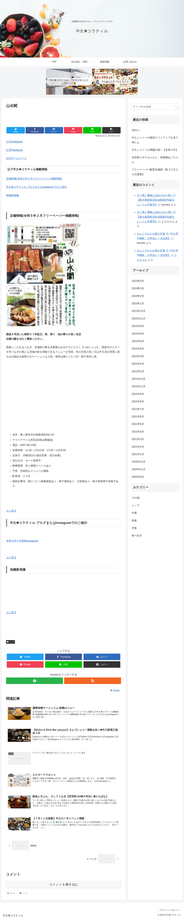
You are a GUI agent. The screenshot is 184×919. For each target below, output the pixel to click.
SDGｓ (136, 130)
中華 (134, 512)
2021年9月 (138, 394)
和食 (134, 520)
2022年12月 (138, 311)
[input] (155, 107)
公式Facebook (14, 150)
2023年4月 (138, 280)
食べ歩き (137, 535)
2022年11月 (138, 318)
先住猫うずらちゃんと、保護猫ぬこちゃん (155, 159)
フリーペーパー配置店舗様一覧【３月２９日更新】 (155, 172)
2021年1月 (138, 454)
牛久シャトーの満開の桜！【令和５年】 (155, 149)
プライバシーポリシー (169, 910)
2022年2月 (138, 363)
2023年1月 (138, 303)
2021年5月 (138, 424)
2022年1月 (138, 371)
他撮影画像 (12, 195)
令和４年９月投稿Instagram (22, 540)
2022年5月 (138, 341)
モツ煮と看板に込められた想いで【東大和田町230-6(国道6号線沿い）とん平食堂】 (156, 200)
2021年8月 (138, 401)
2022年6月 (138, 333)
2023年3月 (138, 288)
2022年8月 (138, 326)
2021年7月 (138, 409)
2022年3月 (138, 356)
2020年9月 (138, 476)
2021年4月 (138, 431)
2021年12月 (138, 378)
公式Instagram (14, 141)
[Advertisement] (63, 116)
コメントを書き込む (63, 884)
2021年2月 (138, 446)
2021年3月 (138, 439)
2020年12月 (138, 461)
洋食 (134, 528)
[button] (176, 106)
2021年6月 (138, 416)
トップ (10, 642)
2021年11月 (138, 386)
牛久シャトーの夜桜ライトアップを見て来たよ (155, 140)
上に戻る (11, 510)
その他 (135, 497)
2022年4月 (138, 348)
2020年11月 (138, 469)
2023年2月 (138, 296)
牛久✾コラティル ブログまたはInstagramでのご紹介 (36, 187)
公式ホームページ (16, 158)
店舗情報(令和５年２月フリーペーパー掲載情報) (34, 178)
